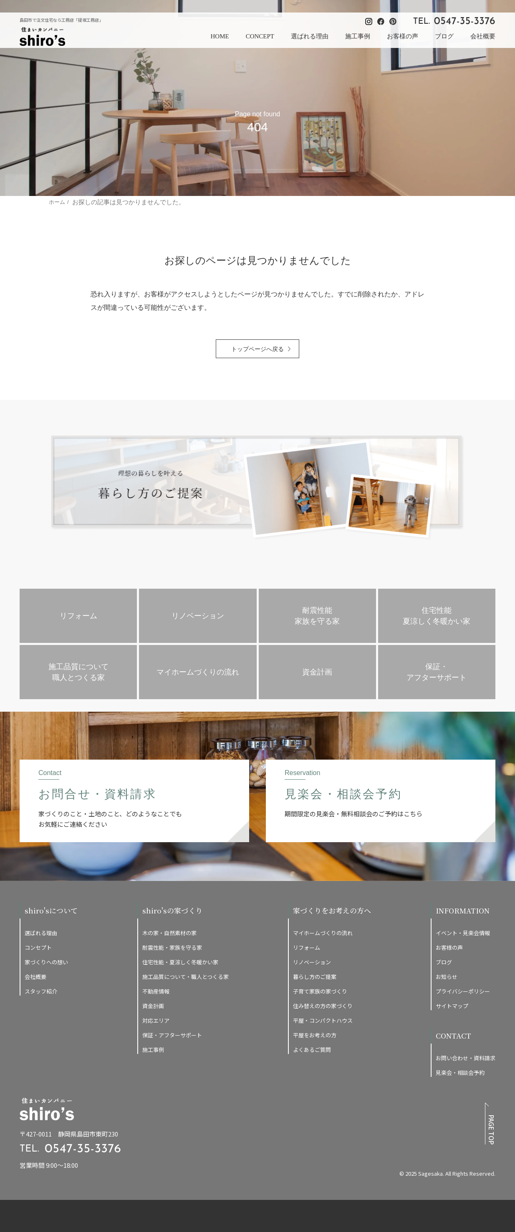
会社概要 (482, 36)
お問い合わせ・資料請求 (465, 1058)
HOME (219, 36)
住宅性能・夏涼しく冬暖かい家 (180, 962)
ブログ (444, 36)
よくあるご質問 (312, 1050)
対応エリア (155, 1020)
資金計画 (153, 1006)
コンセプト (38, 947)
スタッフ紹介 (41, 991)
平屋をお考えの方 (314, 1035)
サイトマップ (452, 1006)
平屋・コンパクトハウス (323, 1020)
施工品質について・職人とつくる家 (185, 977)
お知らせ (446, 977)
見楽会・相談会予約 (460, 1072)
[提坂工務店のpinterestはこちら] (491, 1158)
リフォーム (306, 947)
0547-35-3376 (464, 22)
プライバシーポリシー (463, 991)
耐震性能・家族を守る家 (172, 947)
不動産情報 (155, 991)
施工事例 (357, 36)
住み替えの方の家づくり (323, 1006)
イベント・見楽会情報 (463, 933)
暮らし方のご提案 (314, 977)
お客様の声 (402, 36)
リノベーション (312, 962)
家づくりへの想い (46, 962)
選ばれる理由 (309, 36)
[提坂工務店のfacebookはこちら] (479, 1158)
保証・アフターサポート (172, 1035)
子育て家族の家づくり (320, 991)
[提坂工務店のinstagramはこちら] (467, 1158)
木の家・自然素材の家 (169, 933)
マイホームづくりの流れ (323, 933)
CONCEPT (260, 36)
